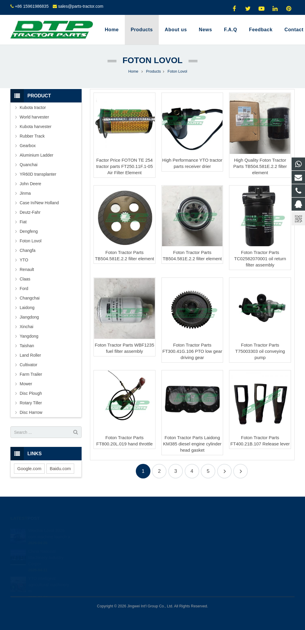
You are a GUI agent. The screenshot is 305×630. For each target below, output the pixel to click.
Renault (27, 269)
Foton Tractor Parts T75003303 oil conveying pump (260, 351)
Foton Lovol (152, 60)
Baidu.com (60, 468)
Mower (26, 383)
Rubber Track (32, 136)
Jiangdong (29, 317)
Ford (24, 288)
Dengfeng (29, 231)
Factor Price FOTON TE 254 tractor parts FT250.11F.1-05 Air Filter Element (124, 166)
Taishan (27, 345)
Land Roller (30, 355)
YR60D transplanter (38, 174)
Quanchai (29, 164)
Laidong (27, 307)
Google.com (29, 468)
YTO (24, 260)
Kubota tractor (33, 107)
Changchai (30, 298)
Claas (25, 279)
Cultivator (28, 364)
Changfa (27, 250)
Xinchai (26, 326)
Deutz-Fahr (30, 212)
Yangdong (29, 336)
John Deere (30, 183)
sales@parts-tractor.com (80, 6)
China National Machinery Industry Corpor (45, 552)
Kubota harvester (36, 126)
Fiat (23, 221)
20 (240, 471)
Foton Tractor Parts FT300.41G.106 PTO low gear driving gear (192, 351)
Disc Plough (31, 393)
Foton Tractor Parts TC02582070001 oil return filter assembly (260, 258)
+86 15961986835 (32, 6)
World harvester (34, 117)
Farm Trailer (31, 374)
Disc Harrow (31, 412)
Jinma (25, 193)
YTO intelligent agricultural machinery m (48, 579)
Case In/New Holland (39, 202)
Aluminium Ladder (36, 155)
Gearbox (28, 145)
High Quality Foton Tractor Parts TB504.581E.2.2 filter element (260, 166)
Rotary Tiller (31, 402)
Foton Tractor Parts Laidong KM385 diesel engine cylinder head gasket (192, 444)
